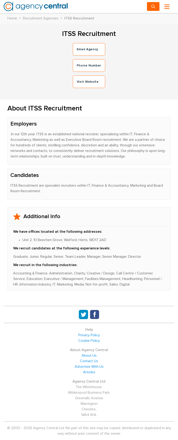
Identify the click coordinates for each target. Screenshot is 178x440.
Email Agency (87, 49)
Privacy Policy (89, 335)
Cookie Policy (89, 341)
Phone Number (89, 65)
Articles (89, 372)
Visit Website (88, 81)
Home (12, 18)
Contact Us (89, 361)
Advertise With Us (89, 366)
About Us (89, 355)
